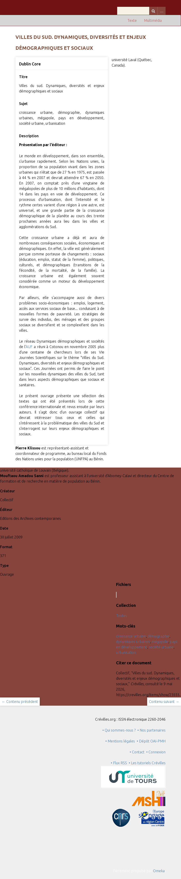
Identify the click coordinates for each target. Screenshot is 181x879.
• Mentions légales (120, 741)
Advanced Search (161, 11)
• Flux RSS (119, 763)
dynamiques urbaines (133, 642)
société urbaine (161, 647)
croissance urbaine (131, 636)
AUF (29, 347)
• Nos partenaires (151, 730)
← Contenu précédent (20, 702)
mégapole (160, 642)
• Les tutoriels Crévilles (147, 763)
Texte (132, 20)
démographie (158, 636)
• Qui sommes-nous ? (119, 730)
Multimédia (153, 20)
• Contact (138, 752)
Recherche (153, 11)
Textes (121, 616)
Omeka (159, 871)
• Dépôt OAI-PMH (151, 741)
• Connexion (156, 752)
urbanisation (126, 652)
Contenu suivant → (164, 702)
